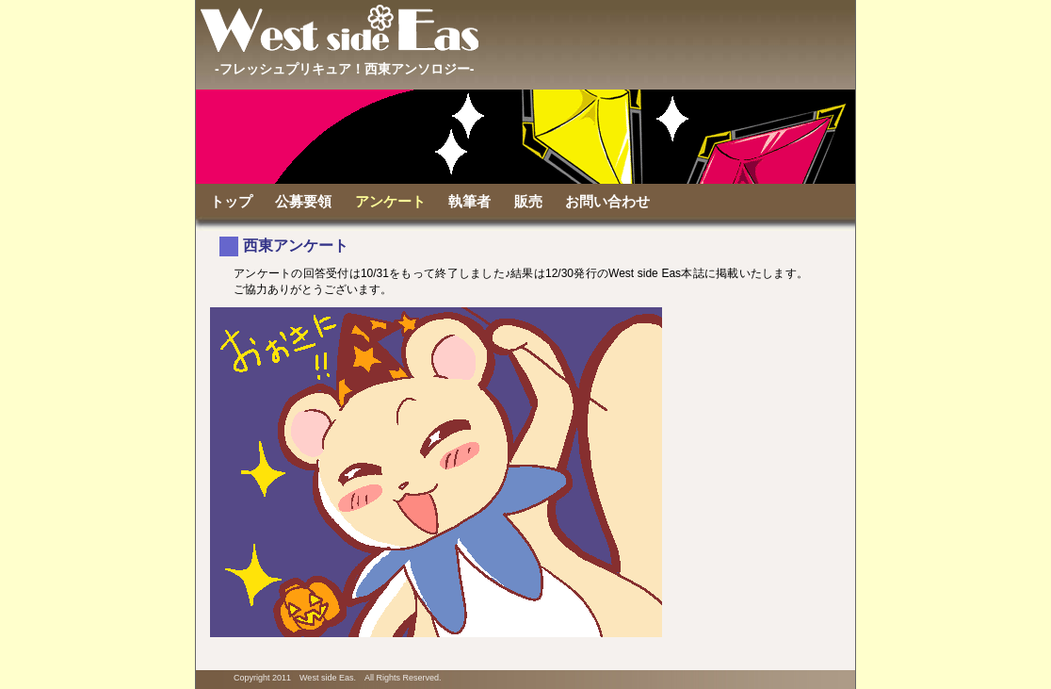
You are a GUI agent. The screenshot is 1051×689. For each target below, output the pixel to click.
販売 (528, 201)
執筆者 (469, 201)
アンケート (390, 201)
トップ (231, 201)
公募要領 (303, 201)
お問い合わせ (607, 201)
